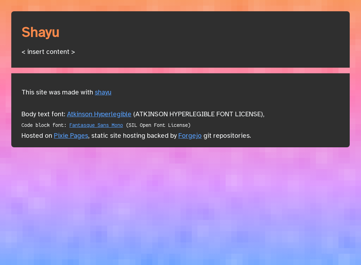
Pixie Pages (71, 136)
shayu (103, 92)
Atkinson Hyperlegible (99, 114)
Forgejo (190, 136)
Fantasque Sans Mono (96, 125)
